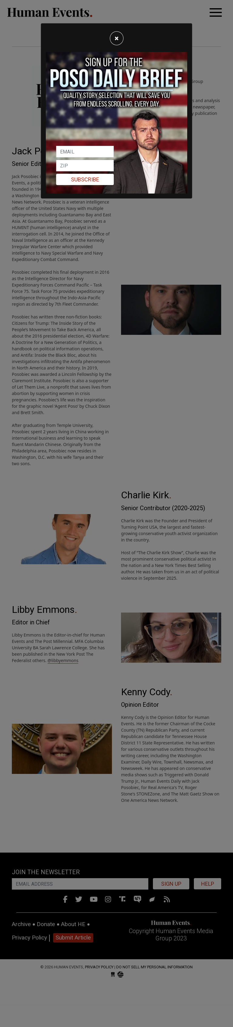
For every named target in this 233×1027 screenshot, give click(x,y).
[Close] (116, 38)
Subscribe (85, 179)
